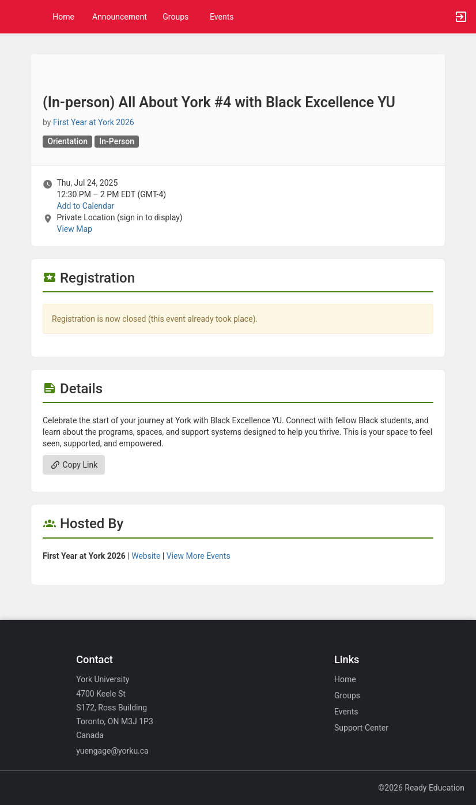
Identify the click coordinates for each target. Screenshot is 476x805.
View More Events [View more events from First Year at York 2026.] (199, 556)
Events (221, 16)
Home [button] (63, 16)
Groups (175, 16)
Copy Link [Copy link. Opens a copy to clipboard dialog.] (73, 464)
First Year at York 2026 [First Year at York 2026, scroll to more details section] (93, 122)
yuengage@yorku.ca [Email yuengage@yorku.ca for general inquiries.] (112, 750)
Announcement (119, 16)
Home (345, 679)
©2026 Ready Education (421, 787)
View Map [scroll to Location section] (74, 229)
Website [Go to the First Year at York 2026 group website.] (145, 556)
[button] (14, 16)
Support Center (361, 727)
